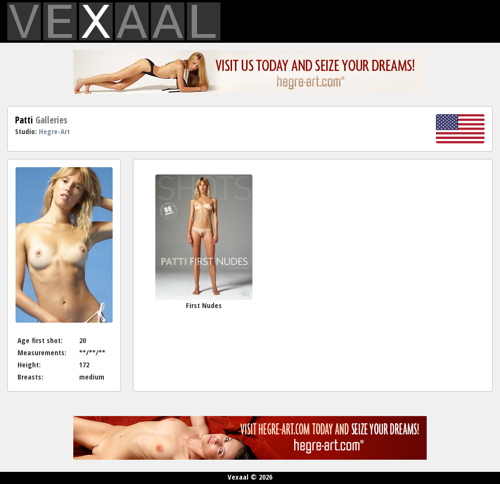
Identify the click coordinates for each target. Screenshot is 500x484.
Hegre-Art (54, 131)
